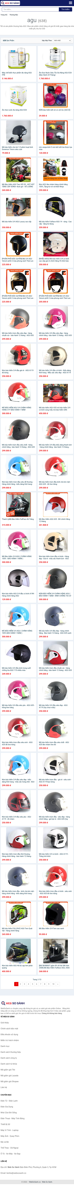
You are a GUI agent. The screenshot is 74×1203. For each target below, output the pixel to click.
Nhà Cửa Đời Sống (9, 1112)
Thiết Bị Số (5, 1124)
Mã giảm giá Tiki (8, 1070)
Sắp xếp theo (47, 40)
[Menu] (70, 3)
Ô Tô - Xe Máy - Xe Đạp (10, 1154)
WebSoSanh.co (35, 1182)
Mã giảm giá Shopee (9, 1081)
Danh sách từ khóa (9, 1064)
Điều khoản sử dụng (9, 1034)
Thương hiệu (13, 15)
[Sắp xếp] (62, 40)
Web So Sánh (47, 1182)
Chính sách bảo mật (9, 1028)
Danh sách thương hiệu (11, 1052)
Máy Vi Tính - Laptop (9, 1130)
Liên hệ (4, 1087)
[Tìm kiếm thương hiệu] (30, 9)
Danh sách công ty (9, 1058)
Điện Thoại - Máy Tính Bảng (12, 1118)
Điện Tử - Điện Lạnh (9, 1101)
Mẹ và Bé (5, 1142)
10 (53, 984)
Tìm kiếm (65, 9)
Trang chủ (4, 15)
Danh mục (5, 1046)
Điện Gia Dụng (7, 1107)
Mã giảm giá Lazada (9, 1075)
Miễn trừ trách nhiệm (10, 1040)
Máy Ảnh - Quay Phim (10, 1136)
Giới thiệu (5, 1023)
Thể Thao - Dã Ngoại (9, 1148)
